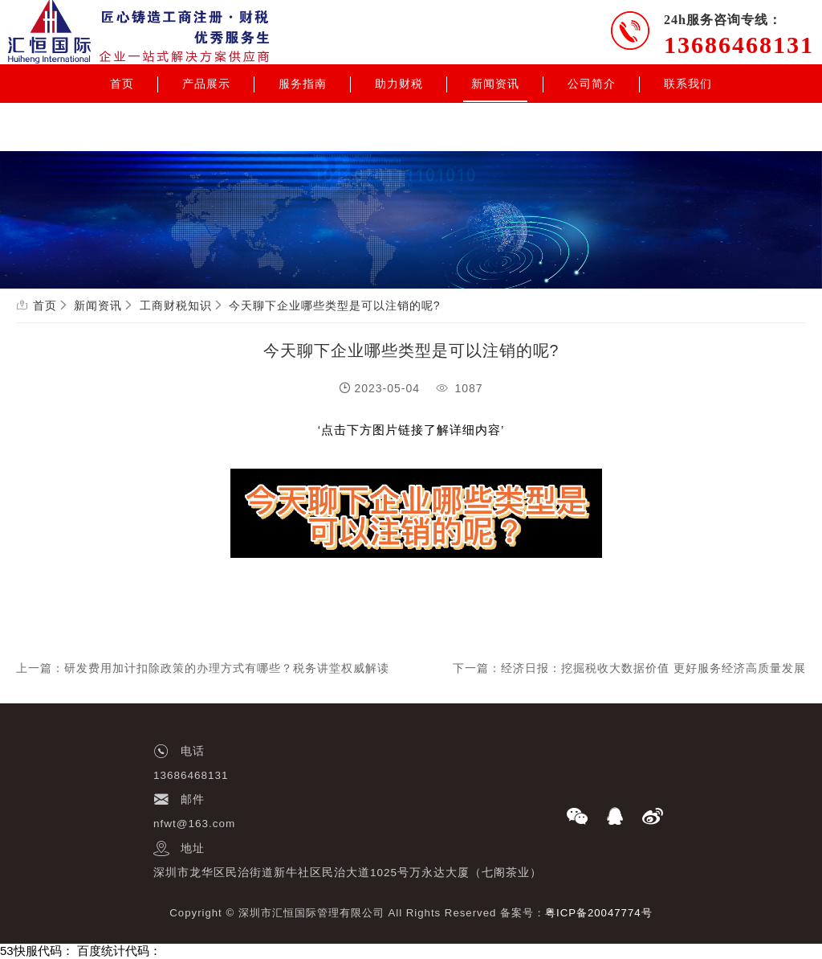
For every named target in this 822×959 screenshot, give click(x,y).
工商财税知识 (176, 305)
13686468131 (739, 44)
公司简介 (592, 83)
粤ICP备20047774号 (599, 913)
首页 (122, 83)
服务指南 (303, 83)
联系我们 (688, 83)
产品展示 (206, 83)
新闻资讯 (495, 83)
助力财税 (399, 83)
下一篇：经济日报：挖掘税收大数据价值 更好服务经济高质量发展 (629, 668)
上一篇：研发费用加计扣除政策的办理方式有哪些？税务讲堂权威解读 (202, 668)
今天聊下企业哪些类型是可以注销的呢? (335, 305)
